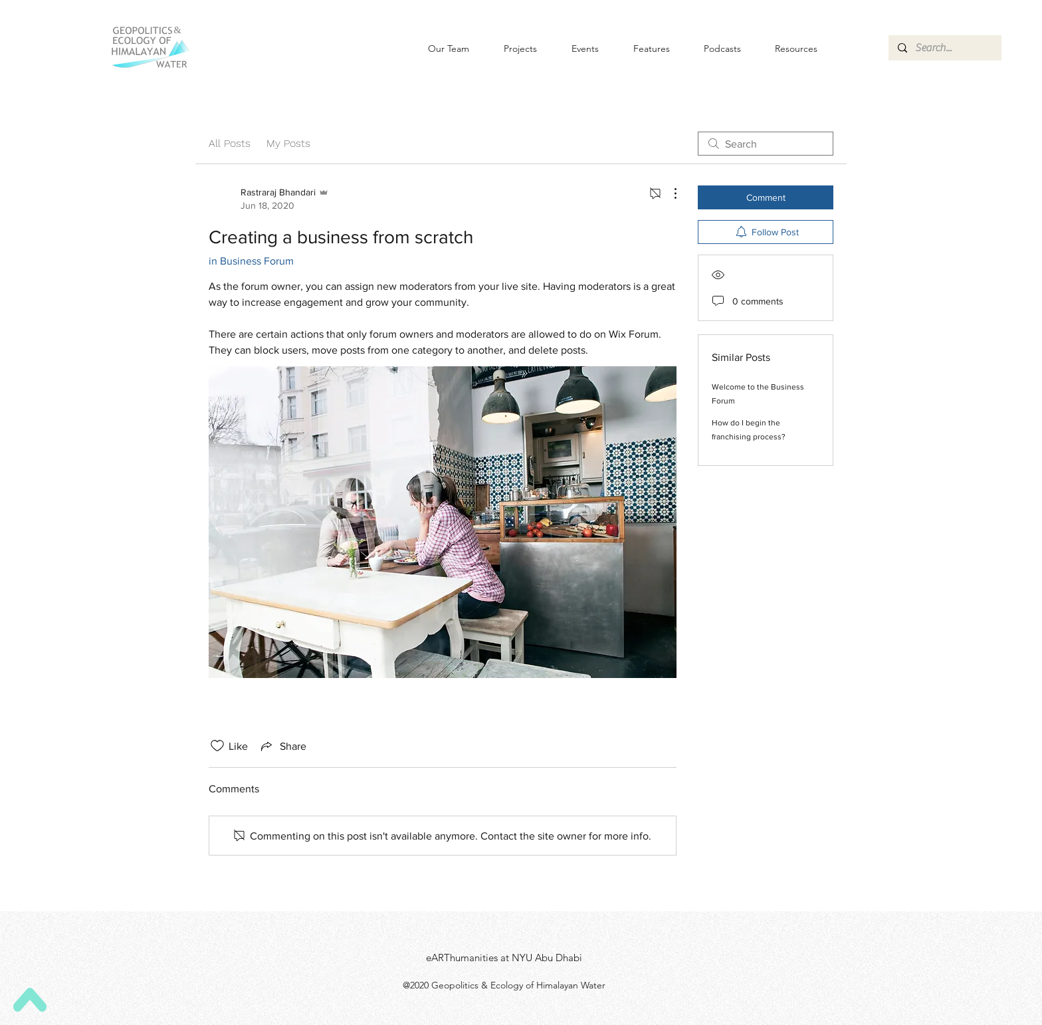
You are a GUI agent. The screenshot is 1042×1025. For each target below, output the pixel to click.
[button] (574, 48)
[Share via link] (282, 746)
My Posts (288, 143)
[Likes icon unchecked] (217, 746)
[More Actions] (669, 193)
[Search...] (944, 47)
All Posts (230, 143)
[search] (765, 144)
